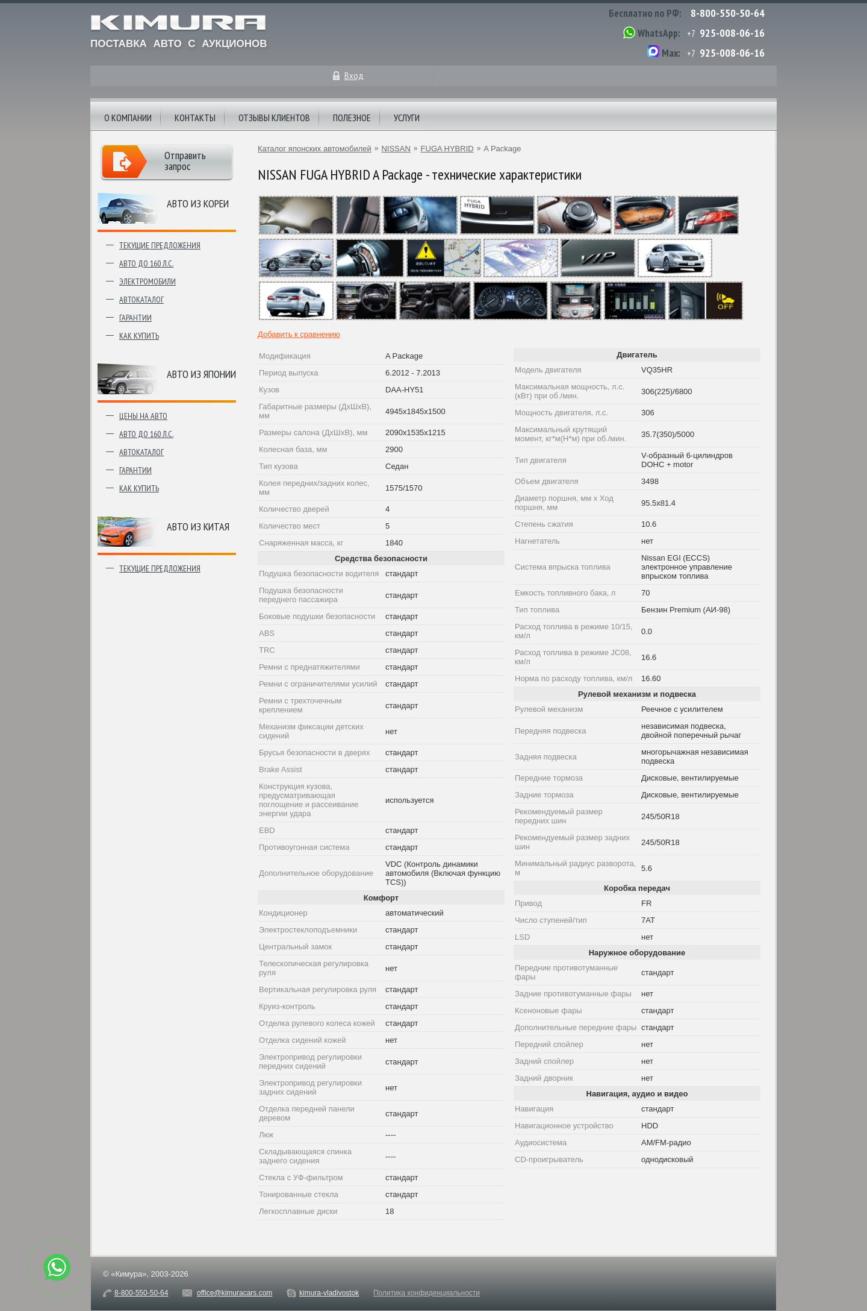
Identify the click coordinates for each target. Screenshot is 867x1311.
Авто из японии (201, 374)
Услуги (407, 118)
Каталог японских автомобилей (314, 148)
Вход (354, 75)
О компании (128, 118)
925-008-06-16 (732, 33)
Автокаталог (141, 299)
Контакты (195, 118)
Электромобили (147, 281)
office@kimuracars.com (234, 1293)
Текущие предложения (159, 245)
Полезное (352, 118)
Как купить (139, 335)
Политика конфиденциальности (426, 1293)
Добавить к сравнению (299, 334)
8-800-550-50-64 (728, 13)
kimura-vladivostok (329, 1293)
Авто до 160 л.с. (146, 263)
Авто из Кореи (198, 203)
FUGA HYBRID (447, 148)
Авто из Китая (198, 526)
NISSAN (395, 148)
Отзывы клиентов (274, 118)
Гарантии (135, 317)
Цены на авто (143, 415)
